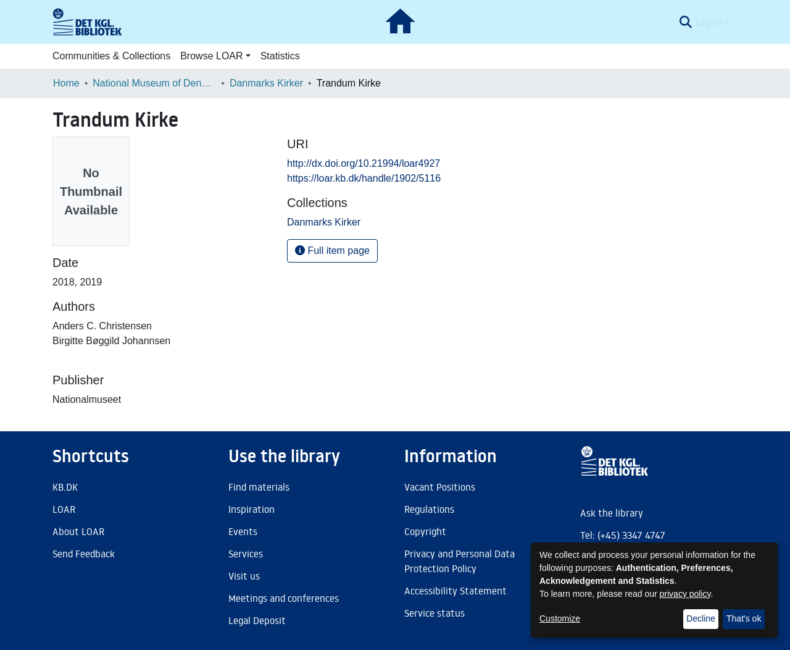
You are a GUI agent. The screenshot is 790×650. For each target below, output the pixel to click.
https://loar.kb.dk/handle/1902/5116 (364, 178)
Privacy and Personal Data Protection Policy (459, 561)
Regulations (429, 509)
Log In (709, 22)
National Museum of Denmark (154, 83)
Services (245, 553)
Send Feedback (83, 553)
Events (242, 531)
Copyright (425, 531)
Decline (700, 618)
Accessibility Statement (455, 591)
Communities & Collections (111, 56)
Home (66, 83)
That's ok (743, 618)
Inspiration (251, 509)
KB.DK (65, 487)
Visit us (244, 576)
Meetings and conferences (283, 598)
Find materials (258, 487)
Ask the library (611, 513)
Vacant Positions (439, 487)
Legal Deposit (257, 620)
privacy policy (685, 594)
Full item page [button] (332, 250)
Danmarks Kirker (266, 83)
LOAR (63, 509)
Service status (434, 613)
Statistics (280, 56)
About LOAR (78, 531)
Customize (559, 618)
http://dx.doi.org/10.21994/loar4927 (363, 163)
